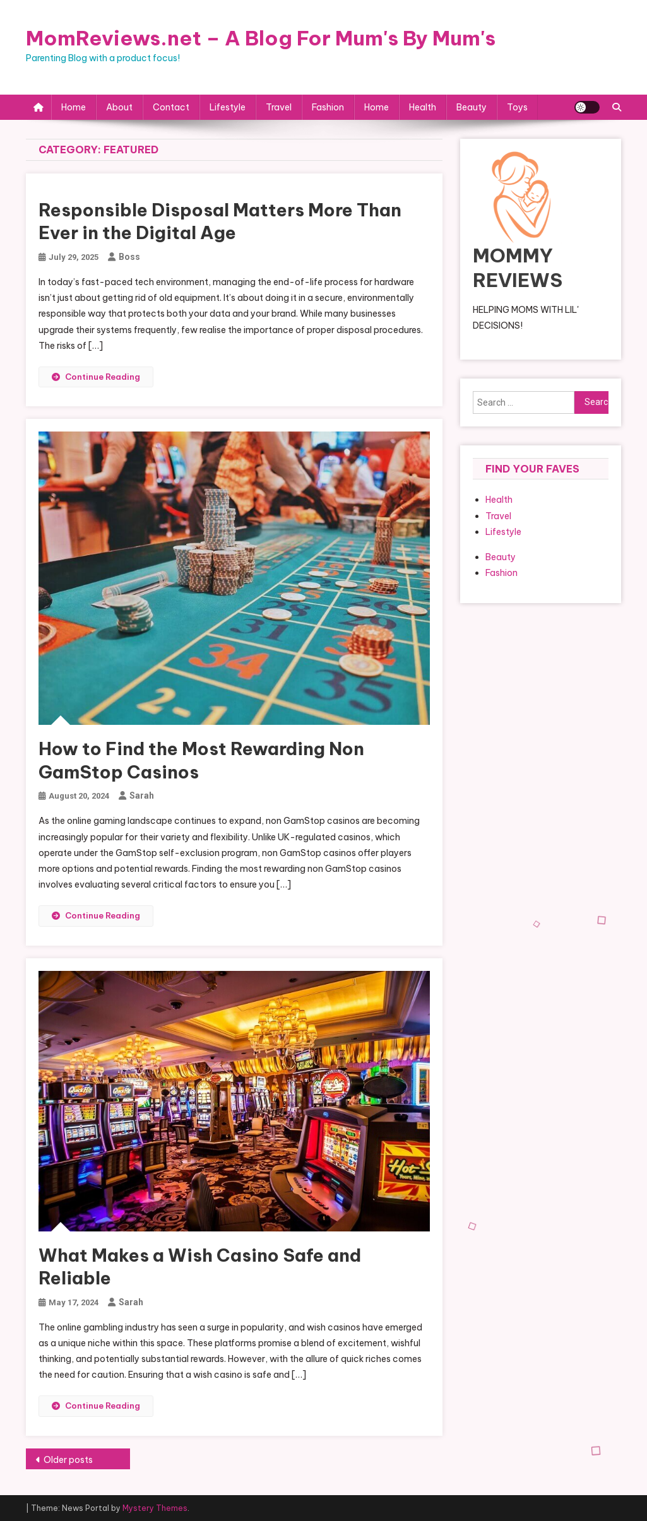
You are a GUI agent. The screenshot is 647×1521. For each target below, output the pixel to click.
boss (129, 257)
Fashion (328, 107)
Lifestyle (228, 107)
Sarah (141, 795)
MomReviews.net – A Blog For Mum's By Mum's (261, 37)
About (119, 107)
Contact (171, 107)
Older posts (68, 1459)
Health (422, 107)
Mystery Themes (154, 1508)
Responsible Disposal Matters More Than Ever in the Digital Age (220, 221)
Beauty (471, 107)
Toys (517, 107)
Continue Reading (96, 377)
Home (73, 107)
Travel (279, 107)
